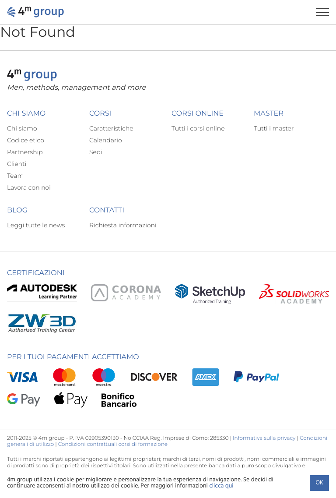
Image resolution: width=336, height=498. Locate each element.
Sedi (95, 152)
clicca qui (221, 486)
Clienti (16, 164)
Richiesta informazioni (123, 225)
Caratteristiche (111, 128)
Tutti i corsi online (198, 128)
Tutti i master (274, 128)
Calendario (105, 140)
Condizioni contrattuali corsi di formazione (113, 444)
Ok (319, 483)
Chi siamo (22, 128)
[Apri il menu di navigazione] (326, 12)
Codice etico (25, 140)
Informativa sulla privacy (264, 438)
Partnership (25, 152)
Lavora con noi (29, 187)
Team (15, 176)
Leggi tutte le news (36, 225)
